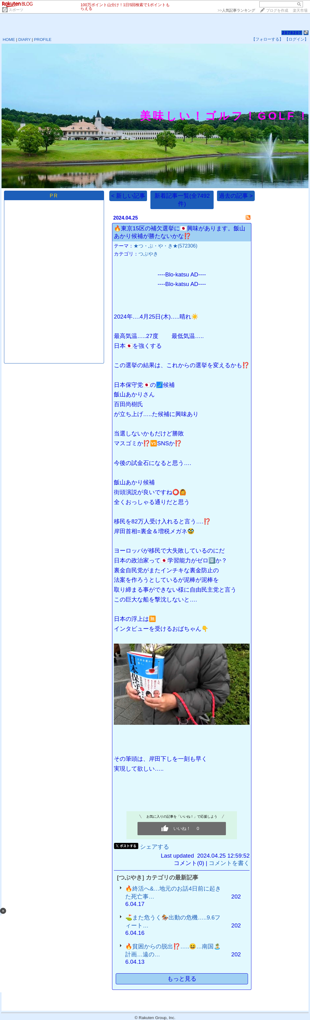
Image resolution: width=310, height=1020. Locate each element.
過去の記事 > (236, 195)
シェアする (154, 846)
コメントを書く (229, 863)
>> (236, 10)
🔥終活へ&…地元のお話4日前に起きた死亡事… (173, 892)
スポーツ (16, 10)
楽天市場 (300, 10)
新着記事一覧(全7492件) (182, 199)
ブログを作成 (277, 10)
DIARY (24, 39)
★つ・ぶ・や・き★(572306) (165, 245)
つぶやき (148, 253)
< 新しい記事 (128, 195)
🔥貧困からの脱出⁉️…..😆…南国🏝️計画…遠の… (173, 950)
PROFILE (43, 39)
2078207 (292, 32)
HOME (9, 39)
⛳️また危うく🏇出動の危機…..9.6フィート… (172, 921)
